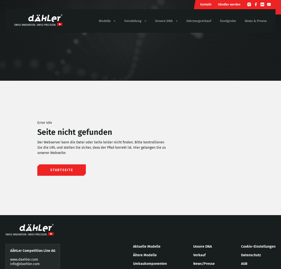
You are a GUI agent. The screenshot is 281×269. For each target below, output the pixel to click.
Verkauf (199, 255)
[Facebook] (256, 5)
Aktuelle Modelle (146, 246)
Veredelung (135, 21)
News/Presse (204, 264)
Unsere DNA (166, 21)
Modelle (107, 21)
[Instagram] (249, 5)
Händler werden (229, 4)
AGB (244, 264)
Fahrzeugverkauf (198, 21)
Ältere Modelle (145, 255)
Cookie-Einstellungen (258, 246)
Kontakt (205, 4)
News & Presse (256, 21)
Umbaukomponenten (150, 264)
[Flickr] (262, 5)
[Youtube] (269, 5)
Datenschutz (251, 255)
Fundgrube (228, 21)
